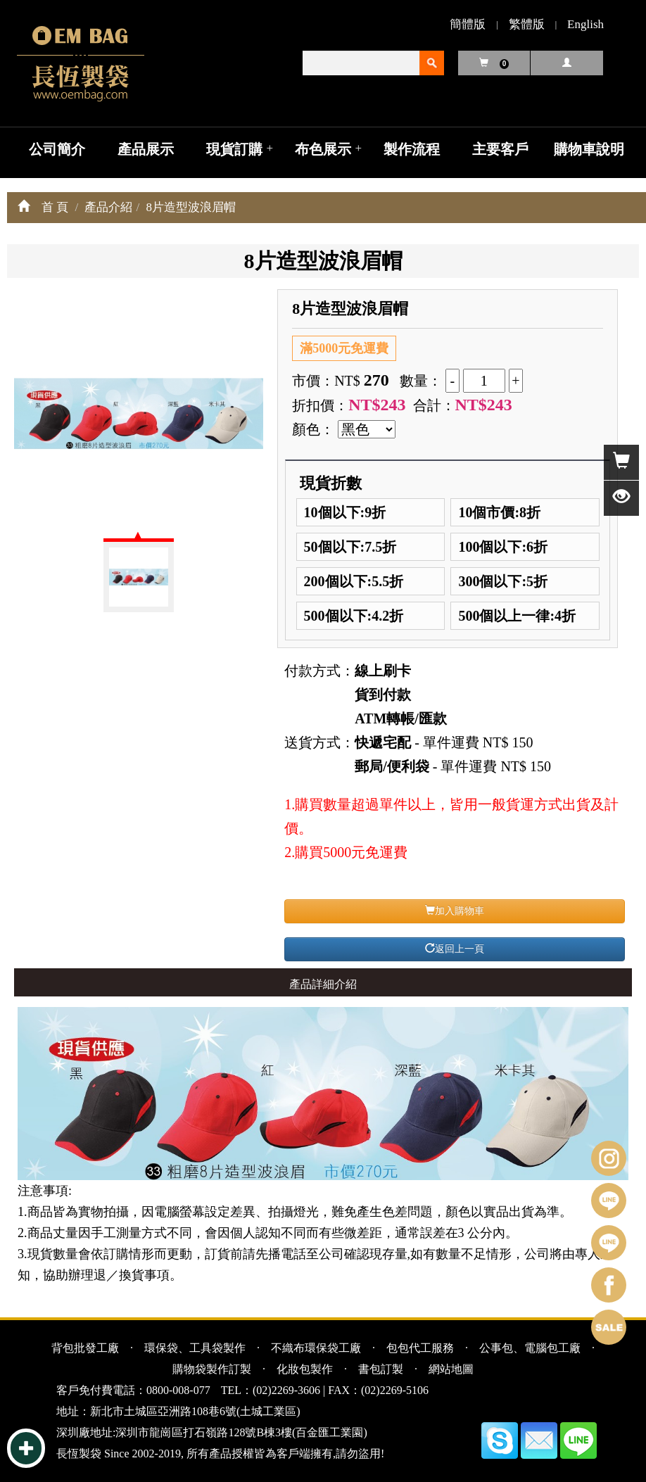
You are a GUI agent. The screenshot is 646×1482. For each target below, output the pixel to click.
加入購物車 (454, 910)
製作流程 (412, 149)
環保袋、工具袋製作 (195, 1348)
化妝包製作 (305, 1369)
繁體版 (527, 24)
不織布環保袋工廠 (316, 1348)
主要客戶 (500, 149)
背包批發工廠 (85, 1348)
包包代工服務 (420, 1348)
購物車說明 (589, 149)
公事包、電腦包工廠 (530, 1348)
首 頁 (55, 207)
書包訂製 (380, 1369)
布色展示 (323, 149)
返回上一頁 (454, 948)
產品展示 (146, 149)
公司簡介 (57, 149)
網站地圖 (451, 1369)
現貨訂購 (234, 149)
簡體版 (468, 24)
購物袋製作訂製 (211, 1369)
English (585, 24)
